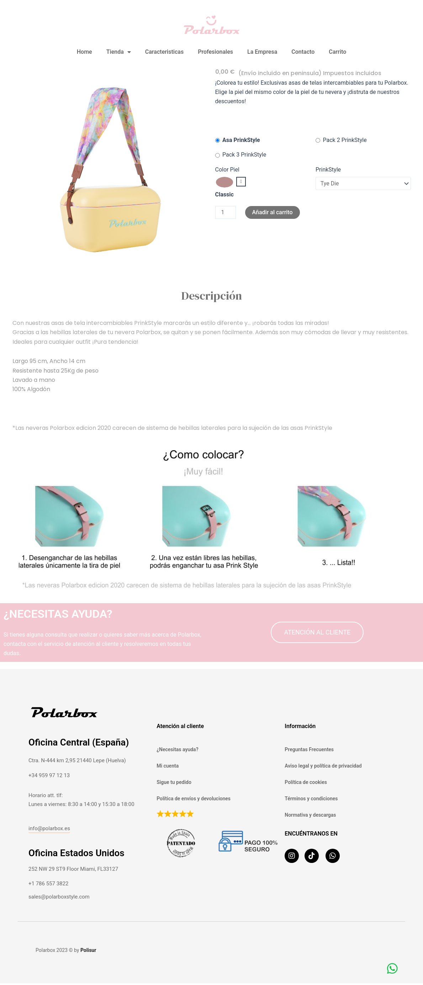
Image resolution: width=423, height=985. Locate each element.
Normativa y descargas (310, 815)
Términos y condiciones (311, 798)
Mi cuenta (168, 766)
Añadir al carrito (272, 212)
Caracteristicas (164, 51)
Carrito (337, 51)
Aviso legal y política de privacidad (323, 766)
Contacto (302, 51)
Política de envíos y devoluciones (194, 798)
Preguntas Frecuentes (309, 749)
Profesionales (215, 51)
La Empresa (262, 51)
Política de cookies (306, 782)
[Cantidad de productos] (225, 212)
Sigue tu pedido (174, 782)
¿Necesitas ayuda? (177, 749)
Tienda (118, 52)
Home (84, 51)
